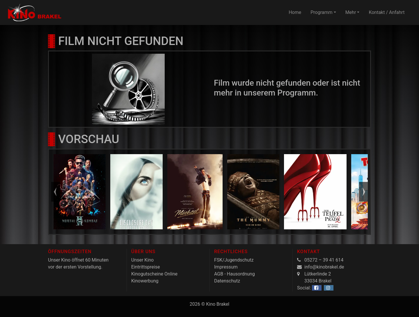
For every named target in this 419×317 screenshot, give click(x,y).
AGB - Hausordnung (234, 274)
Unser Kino (142, 260)
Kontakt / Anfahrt (386, 12)
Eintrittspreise (145, 267)
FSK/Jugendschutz (233, 260)
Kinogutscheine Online (154, 274)
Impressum (226, 267)
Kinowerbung (144, 281)
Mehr (350, 12)
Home (295, 12)
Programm (321, 12)
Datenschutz (227, 281)
